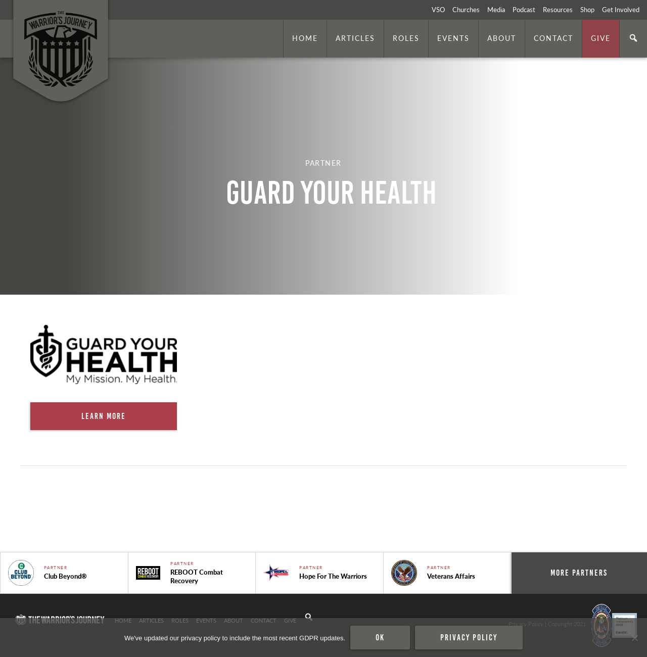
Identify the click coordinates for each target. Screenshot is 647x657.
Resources (558, 9)
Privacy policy (468, 637)
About (501, 38)
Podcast (524, 9)
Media (496, 9)
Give (601, 38)
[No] (634, 638)
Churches (466, 9)
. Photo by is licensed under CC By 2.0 (590, 281)
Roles (406, 38)
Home (305, 38)
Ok (380, 637)
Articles (355, 38)
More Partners (579, 572)
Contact (553, 38)
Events (453, 38)
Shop (587, 9)
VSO (438, 9)
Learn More (103, 415)
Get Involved (620, 9)
